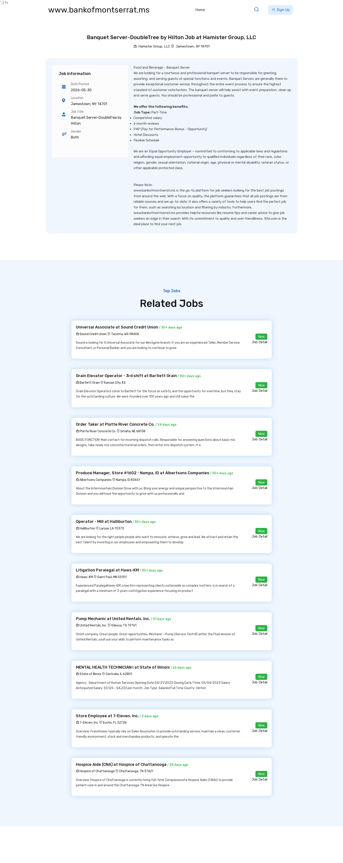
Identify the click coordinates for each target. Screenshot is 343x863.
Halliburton (85, 528)
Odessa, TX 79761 (123, 625)
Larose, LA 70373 (111, 528)
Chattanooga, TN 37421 (136, 771)
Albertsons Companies (94, 480)
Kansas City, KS (115, 383)
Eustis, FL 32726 (115, 722)
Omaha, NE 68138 (132, 431)
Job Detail (259, 342)
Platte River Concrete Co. (96, 431)
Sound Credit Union (91, 334)
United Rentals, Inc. (91, 625)
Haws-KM (84, 577)
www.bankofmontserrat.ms (99, 10)
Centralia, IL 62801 (119, 674)
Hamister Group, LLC (152, 46)
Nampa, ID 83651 (128, 480)
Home (200, 10)
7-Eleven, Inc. (87, 722)
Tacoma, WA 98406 (125, 334)
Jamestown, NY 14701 (192, 46)
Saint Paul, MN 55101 (112, 577)
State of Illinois (88, 674)
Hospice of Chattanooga (95, 771)
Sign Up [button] (280, 10)
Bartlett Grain (88, 383)
